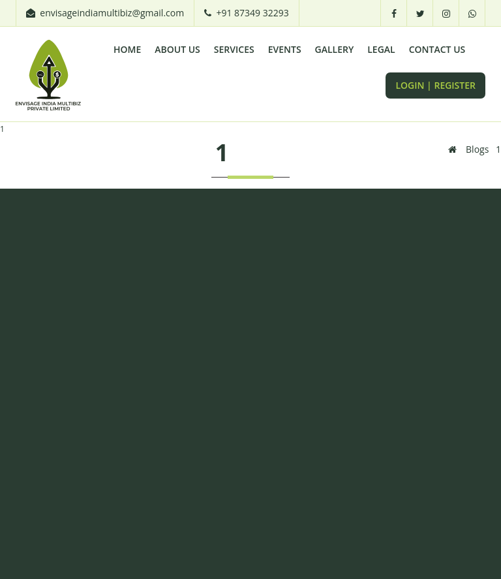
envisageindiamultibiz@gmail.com (112, 13)
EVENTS (284, 49)
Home (127, 49)
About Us (177, 49)
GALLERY (334, 49)
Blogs (477, 149)
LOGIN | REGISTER (435, 85)
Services (234, 49)
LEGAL (381, 49)
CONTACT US (437, 49)
